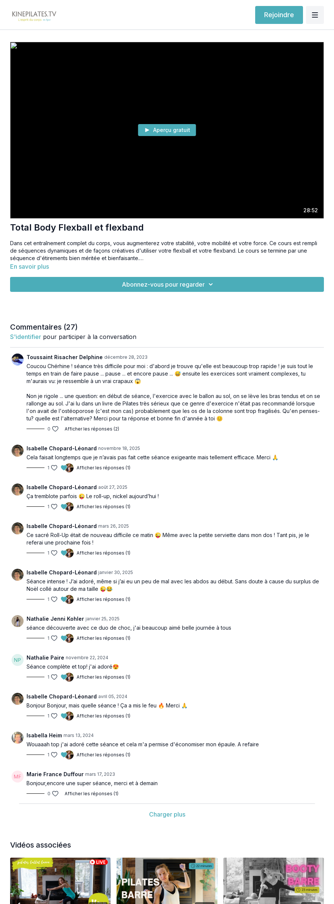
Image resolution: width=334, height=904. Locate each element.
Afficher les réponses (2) (92, 429)
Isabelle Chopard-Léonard (62, 448)
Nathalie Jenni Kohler (55, 618)
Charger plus (167, 814)
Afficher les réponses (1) (103, 467)
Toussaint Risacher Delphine (65, 357)
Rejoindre (279, 15)
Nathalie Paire (45, 657)
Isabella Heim (44, 735)
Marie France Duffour (55, 774)
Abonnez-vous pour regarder (168, 284)
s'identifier (25, 336)
